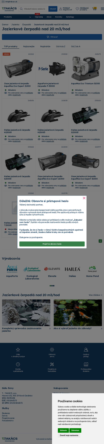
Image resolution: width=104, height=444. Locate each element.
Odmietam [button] (75, 430)
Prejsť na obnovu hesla (52, 244)
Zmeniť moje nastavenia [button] (69, 435)
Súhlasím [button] (63, 430)
